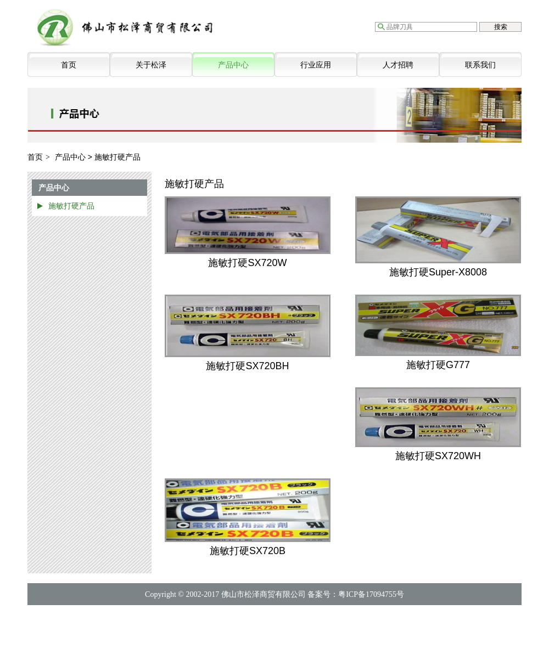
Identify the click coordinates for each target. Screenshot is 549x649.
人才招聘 (398, 64)
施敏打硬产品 (71, 205)
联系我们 (480, 64)
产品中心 (233, 64)
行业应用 (315, 64)
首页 (68, 64)
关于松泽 (151, 64)
